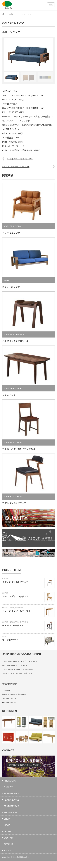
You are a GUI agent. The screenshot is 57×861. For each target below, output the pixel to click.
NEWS (7, 825)
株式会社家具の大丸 (21, 857)
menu (51, 5)
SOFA (20, 22)
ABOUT (7, 831)
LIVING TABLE (8, 608)
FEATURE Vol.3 (11, 806)
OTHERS (19, 334)
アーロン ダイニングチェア (15, 596)
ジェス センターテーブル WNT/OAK (15, 167)
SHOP (7, 819)
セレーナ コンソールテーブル (16, 611)
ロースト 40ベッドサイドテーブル (20, 159)
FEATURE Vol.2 (11, 800)
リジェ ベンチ (9, 395)
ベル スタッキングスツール (15, 341)
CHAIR (18, 388)
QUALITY (8, 787)
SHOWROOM (10, 812)
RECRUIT (8, 844)
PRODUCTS (10, 781)
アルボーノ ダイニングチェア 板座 (18, 449)
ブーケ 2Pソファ (10, 640)
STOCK (7, 850)
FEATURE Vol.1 (11, 793)
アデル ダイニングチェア (14, 503)
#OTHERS (8, 22)
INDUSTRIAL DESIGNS (18, 622)
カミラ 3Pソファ (11, 287)
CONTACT (9, 838)
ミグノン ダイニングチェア (15, 582)
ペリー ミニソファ (11, 233)
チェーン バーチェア (13, 625)
